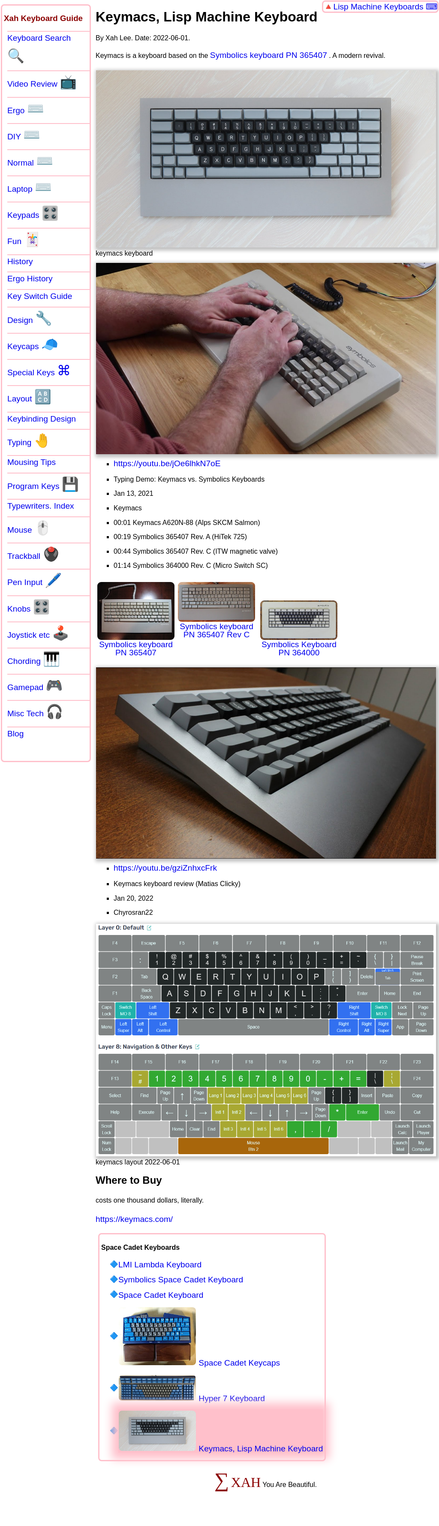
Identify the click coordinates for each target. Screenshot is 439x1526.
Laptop (29, 187)
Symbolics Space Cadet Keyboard (180, 1280)
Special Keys (39, 370)
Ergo (25, 108)
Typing (29, 440)
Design (29, 318)
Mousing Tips (31, 462)
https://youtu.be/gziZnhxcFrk (165, 867)
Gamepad (35, 685)
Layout (29, 397)
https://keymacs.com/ (134, 1219)
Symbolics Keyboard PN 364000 (298, 628)
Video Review (42, 82)
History (20, 261)
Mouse (29, 528)
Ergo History (30, 278)
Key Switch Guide (39, 296)
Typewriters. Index (40, 505)
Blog (15, 733)
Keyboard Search (39, 48)
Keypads (33, 213)
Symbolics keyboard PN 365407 (268, 55)
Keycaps (32, 344)
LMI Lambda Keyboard (159, 1265)
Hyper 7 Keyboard (192, 1388)
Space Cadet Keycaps (199, 1337)
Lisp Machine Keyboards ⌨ (385, 6)
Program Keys (43, 484)
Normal (30, 161)
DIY (23, 135)
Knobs (28, 607)
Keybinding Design (41, 418)
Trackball (33, 554)
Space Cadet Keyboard (160, 1295)
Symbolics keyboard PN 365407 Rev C (216, 610)
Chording (33, 659)
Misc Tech (35, 711)
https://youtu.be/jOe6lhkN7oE (167, 463)
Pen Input (34, 580)
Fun (24, 239)
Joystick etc (38, 633)
